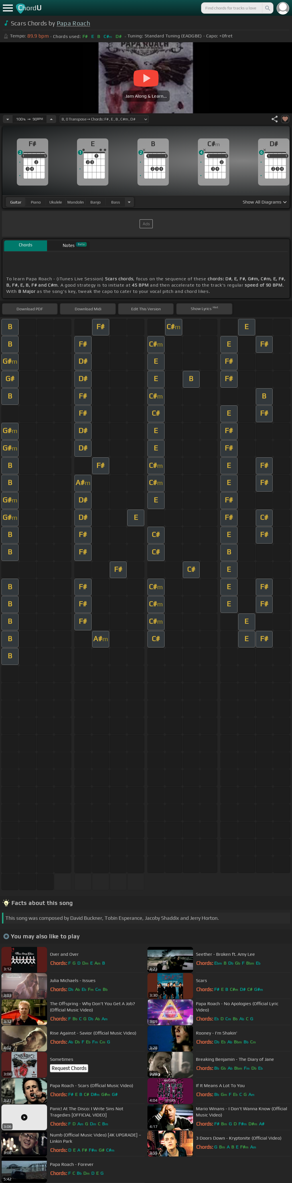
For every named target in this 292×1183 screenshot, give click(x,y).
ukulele (55, 202)
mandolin (75, 202)
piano (36, 202)
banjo (95, 202)
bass (115, 202)
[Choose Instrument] (129, 202)
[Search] (267, 8)
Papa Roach (73, 23)
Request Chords (69, 1068)
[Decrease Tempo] (8, 119)
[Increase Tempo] (51, 119)
